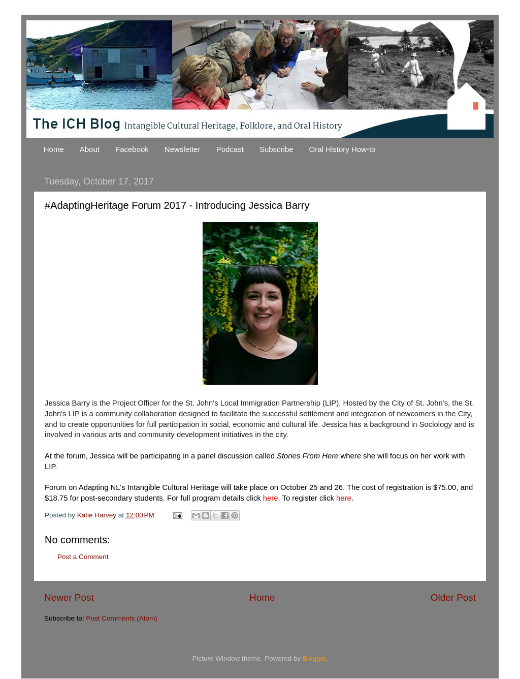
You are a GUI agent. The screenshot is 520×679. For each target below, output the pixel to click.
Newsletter (183, 149)
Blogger (314, 658)
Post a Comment (83, 557)
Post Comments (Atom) (121, 618)
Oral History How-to (342, 149)
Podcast (230, 149)
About (90, 149)
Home (54, 149)
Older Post (453, 597)
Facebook (132, 149)
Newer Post (69, 597)
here (270, 498)
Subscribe (276, 149)
